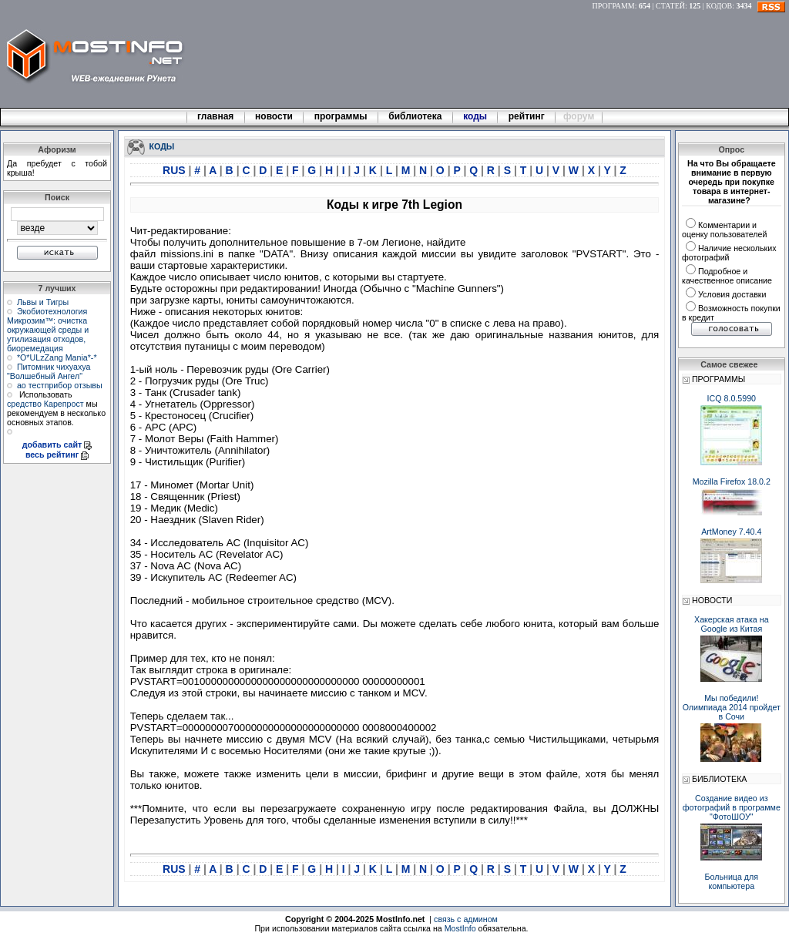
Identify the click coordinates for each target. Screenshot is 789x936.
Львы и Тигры (43, 302)
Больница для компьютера (732, 881)
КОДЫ (162, 145)
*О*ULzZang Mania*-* (57, 357)
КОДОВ (719, 6)
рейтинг (528, 116)
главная (216, 116)
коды (475, 116)
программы (340, 116)
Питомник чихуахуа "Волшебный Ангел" (48, 371)
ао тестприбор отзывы (59, 385)
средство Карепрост (45, 403)
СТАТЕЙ (670, 6)
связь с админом (466, 919)
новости (274, 116)
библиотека (415, 116)
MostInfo (460, 928)
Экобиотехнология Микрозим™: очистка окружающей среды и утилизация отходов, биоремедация (48, 330)
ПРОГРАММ (614, 6)
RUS (175, 170)
